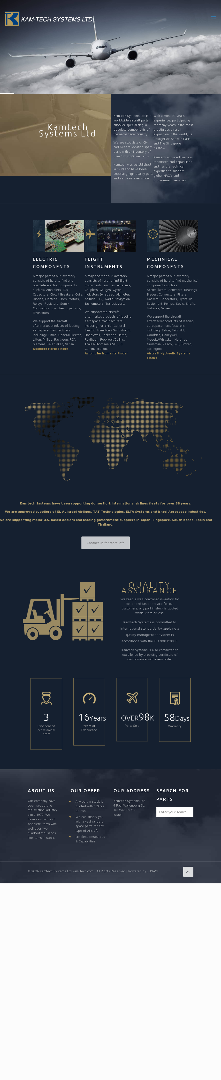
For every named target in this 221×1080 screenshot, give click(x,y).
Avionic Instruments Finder (106, 353)
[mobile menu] (213, 18)
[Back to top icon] (188, 872)
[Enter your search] (174, 812)
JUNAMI (152, 871)
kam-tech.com (83, 871)
